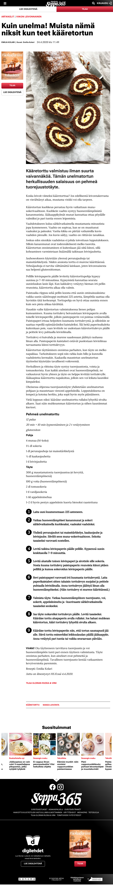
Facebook (52, 787)
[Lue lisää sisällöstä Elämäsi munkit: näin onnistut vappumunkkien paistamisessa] (68, 744)
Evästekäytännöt (73, 809)
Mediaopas (82, 812)
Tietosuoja (93, 812)
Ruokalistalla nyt (16, 758)
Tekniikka (61, 758)
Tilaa (85, 9)
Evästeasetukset (39, 809)
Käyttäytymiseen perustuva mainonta (77, 879)
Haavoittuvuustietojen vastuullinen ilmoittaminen (37, 812)
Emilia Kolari (8, 42)
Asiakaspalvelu (56, 809)
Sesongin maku (40, 758)
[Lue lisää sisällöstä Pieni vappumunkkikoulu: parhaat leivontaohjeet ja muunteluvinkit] (92, 744)
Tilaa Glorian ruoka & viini (41, 683)
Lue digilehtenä (28, 9)
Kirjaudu (104, 3)
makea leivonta (51, 705)
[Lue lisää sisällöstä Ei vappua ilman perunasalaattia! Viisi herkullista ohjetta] (44, 744)
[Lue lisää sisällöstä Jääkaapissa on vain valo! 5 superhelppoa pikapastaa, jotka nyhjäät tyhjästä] (20, 744)
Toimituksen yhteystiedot (69, 815)
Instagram (60, 787)
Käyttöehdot (70, 812)
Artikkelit (7, 16)
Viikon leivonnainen (29, 16)
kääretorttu (33, 705)
